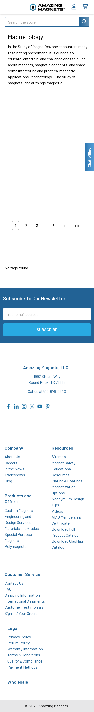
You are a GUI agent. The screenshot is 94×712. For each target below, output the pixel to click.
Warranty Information (25, 648)
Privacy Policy (19, 636)
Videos (57, 510)
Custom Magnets (19, 510)
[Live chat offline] (89, 157)
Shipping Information (22, 595)
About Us (12, 456)
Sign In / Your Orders (21, 613)
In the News (14, 468)
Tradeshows (15, 474)
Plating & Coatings (67, 480)
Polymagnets (16, 546)
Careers (11, 462)
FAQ (8, 589)
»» (77, 225)
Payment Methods (22, 667)
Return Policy (18, 642)
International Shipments (25, 601)
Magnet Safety (63, 462)
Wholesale (17, 682)
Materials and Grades (22, 528)
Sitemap (59, 456)
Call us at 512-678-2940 (47, 391)
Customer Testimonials (24, 607)
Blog (8, 480)
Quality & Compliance (24, 660)
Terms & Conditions (23, 654)
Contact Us (14, 583)
